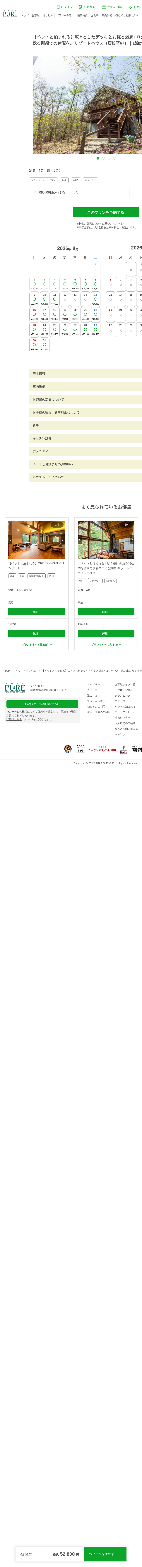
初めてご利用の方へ (126, 15)
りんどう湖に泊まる (126, 728)
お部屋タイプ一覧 (125, 684)
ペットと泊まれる (26, 670)
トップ (25, 15)
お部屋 (36, 15)
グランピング (122, 695)
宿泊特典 (82, 15)
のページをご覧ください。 (30, 719)
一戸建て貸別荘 (124, 689)
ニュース (92, 689)
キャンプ (120, 734)
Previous (10, 539)
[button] (98, 158)
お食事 (95, 15)
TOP (7, 670)
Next (63, 539)
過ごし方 (48, 15)
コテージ (120, 701)
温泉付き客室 (122, 717)
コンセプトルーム (125, 712)
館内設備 (107, 15)
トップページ (95, 684)
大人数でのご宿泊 (125, 723)
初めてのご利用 (96, 706)
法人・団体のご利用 (98, 712)
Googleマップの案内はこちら (42, 704)
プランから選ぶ (65, 15)
